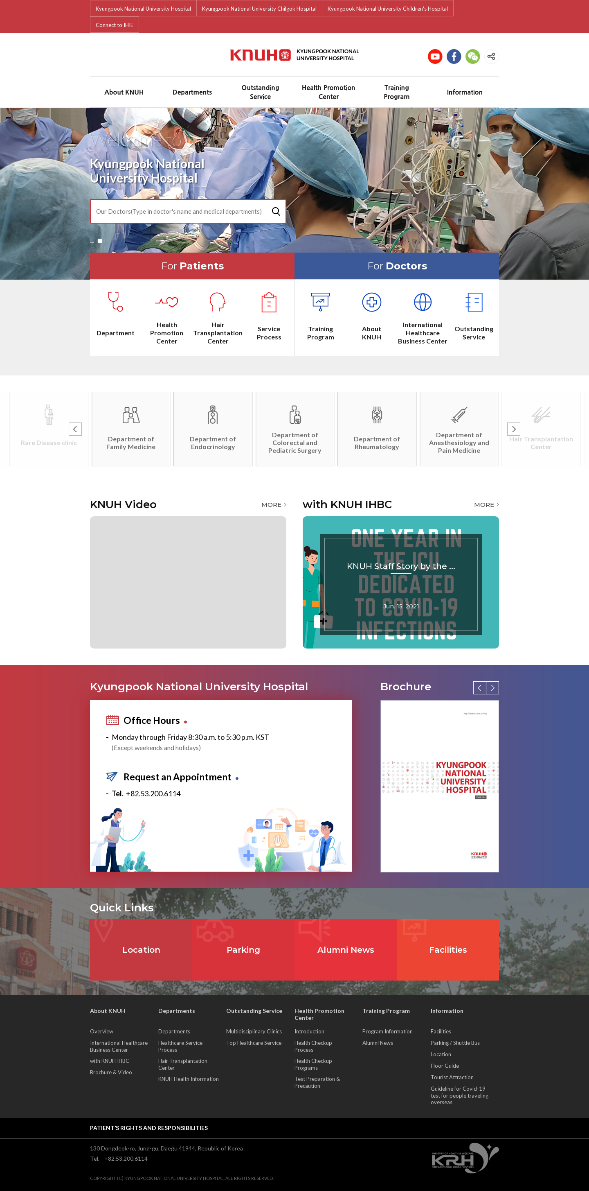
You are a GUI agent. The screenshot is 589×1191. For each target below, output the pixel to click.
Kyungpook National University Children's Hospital (388, 8)
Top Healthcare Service (253, 1043)
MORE (271, 504)
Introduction (309, 1031)
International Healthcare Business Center (119, 1046)
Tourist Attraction (452, 1077)
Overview (101, 1031)
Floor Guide (445, 1065)
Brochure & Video (111, 1072)
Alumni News (377, 1043)
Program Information (387, 1031)
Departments (174, 1031)
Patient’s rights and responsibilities (149, 1127)
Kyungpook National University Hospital (143, 8)
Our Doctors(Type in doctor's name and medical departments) (179, 211)
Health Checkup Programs (313, 1064)
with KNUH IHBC (109, 1061)
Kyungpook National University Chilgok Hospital (259, 8)
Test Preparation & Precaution (317, 1082)
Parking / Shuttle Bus (455, 1043)
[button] (92, 241)
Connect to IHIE (114, 25)
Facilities (441, 1031)
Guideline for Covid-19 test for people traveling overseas (459, 1095)
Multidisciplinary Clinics (254, 1031)
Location (441, 1054)
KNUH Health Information (188, 1079)
